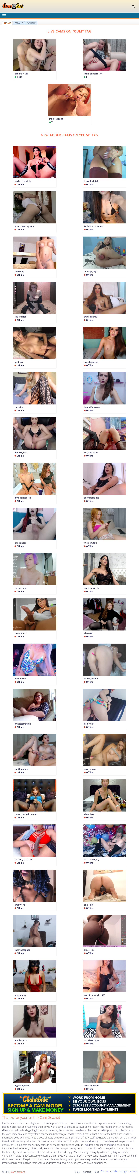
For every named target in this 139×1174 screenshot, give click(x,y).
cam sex (132, 1171)
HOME (7, 23)
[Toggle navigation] (133, 6)
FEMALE (19, 23)
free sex (105, 1171)
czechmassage (118, 1171)
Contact (87, 1171)
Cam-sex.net (18, 1172)
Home (77, 1171)
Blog (97, 1171)
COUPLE (31, 23)
